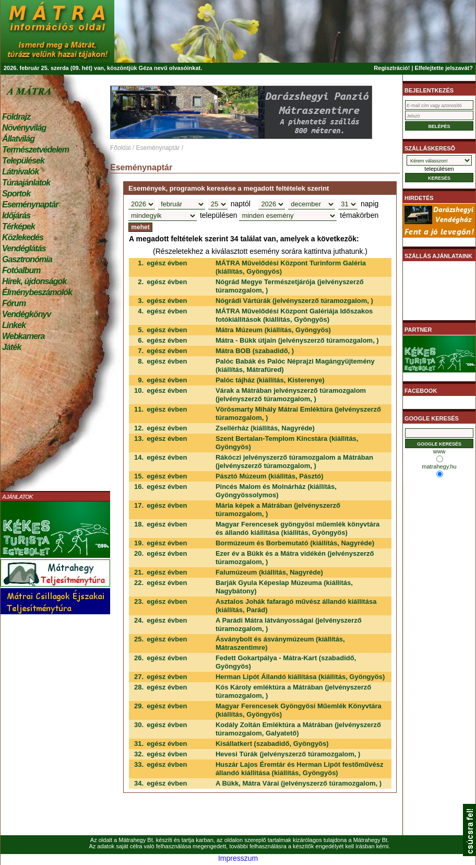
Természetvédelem (35, 149)
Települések (23, 160)
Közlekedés (22, 237)
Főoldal (120, 147)
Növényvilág (24, 127)
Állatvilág (18, 138)
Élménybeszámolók (37, 292)
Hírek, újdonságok (34, 281)
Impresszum (238, 858)
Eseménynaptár (30, 204)
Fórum (14, 303)
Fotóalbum (21, 270)
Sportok (16, 193)
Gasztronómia (27, 259)
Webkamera (23, 336)
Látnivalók (20, 171)
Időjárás (16, 215)
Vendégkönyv (26, 314)
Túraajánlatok (26, 182)
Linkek (14, 325)
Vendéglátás (24, 248)
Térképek (18, 226)
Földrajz (16, 116)
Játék (11, 347)
